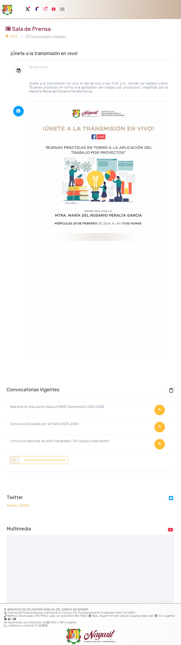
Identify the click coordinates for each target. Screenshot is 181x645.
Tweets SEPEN (18, 505)
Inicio (11, 36)
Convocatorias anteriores (38, 460)
